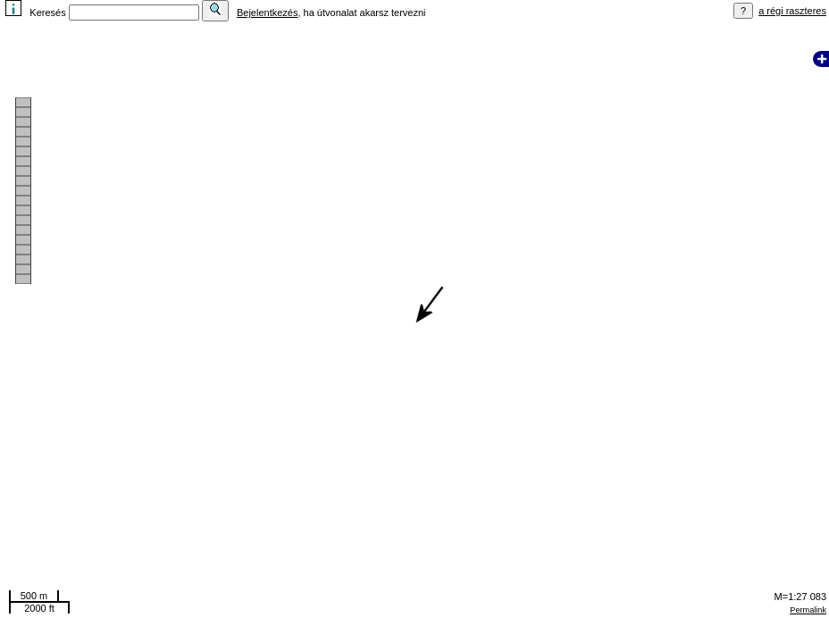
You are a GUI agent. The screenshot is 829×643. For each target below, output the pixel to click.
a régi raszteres (792, 10)
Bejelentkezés (267, 12)
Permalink (808, 609)
